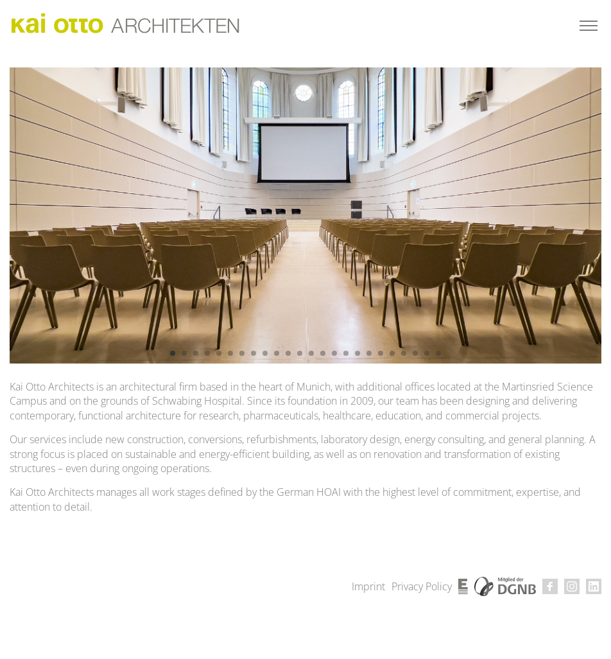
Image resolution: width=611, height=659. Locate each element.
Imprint (368, 586)
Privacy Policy (422, 586)
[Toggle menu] (588, 26)
